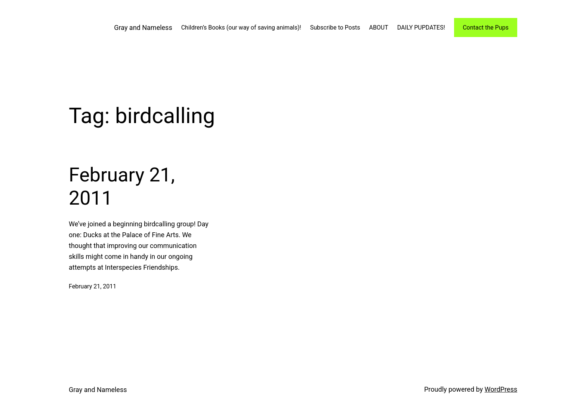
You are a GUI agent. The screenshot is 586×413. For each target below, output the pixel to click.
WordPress (501, 389)
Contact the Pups (486, 27)
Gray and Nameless (143, 27)
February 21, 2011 (122, 186)
